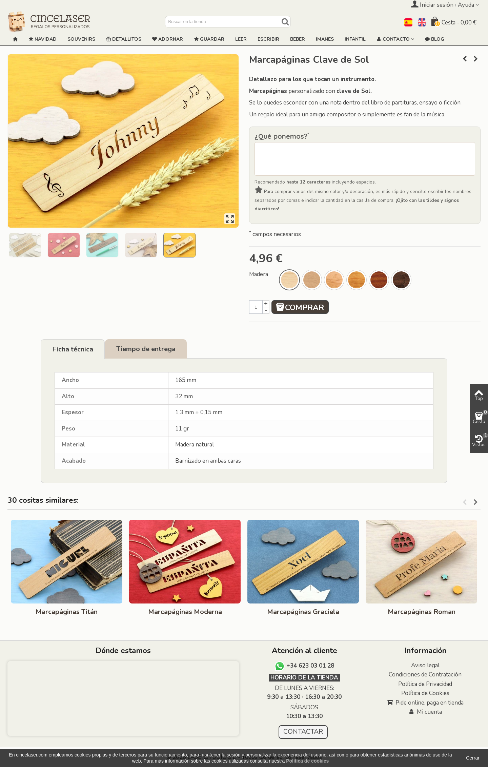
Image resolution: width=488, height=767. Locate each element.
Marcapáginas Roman (421, 611)
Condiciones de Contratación (425, 674)
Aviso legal (425, 665)
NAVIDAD (42, 39)
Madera (259, 274)
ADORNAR (167, 39)
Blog (434, 39)
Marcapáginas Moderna (185, 611)
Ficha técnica (72, 349)
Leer (241, 39)
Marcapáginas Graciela (303, 611)
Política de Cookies (425, 693)
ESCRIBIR (268, 39)
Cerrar (473, 758)
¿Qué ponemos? (282, 136)
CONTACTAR (303, 731)
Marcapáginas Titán (67, 611)
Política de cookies (307, 761)
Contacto (393, 39)
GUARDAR (209, 39)
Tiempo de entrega (146, 348)
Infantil (355, 39)
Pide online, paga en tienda (425, 702)
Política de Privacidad (425, 684)
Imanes (325, 39)
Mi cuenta (425, 712)
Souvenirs (81, 39)
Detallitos (123, 39)
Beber (297, 39)
